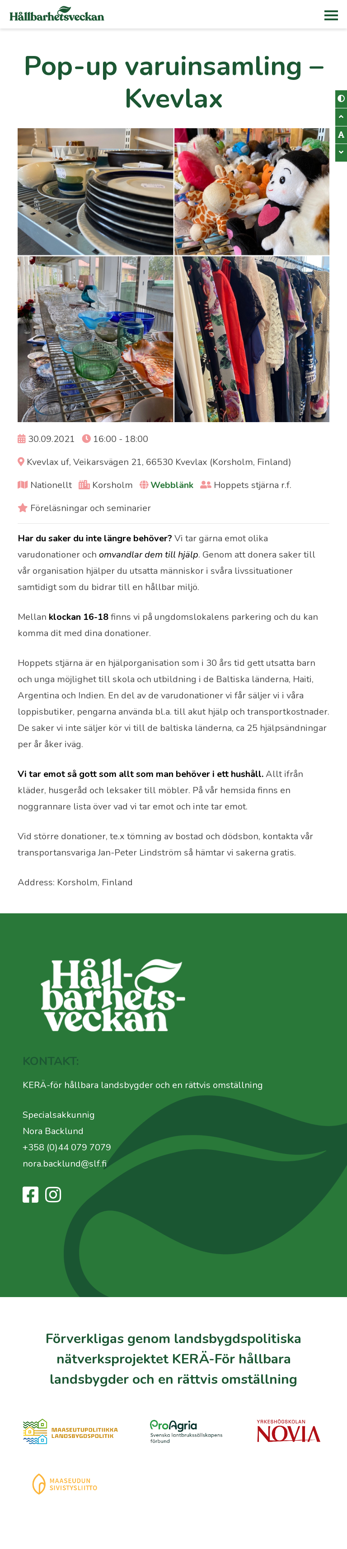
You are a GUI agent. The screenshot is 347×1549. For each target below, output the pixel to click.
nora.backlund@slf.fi (65, 1164)
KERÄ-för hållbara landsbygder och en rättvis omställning (143, 1085)
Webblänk (171, 485)
